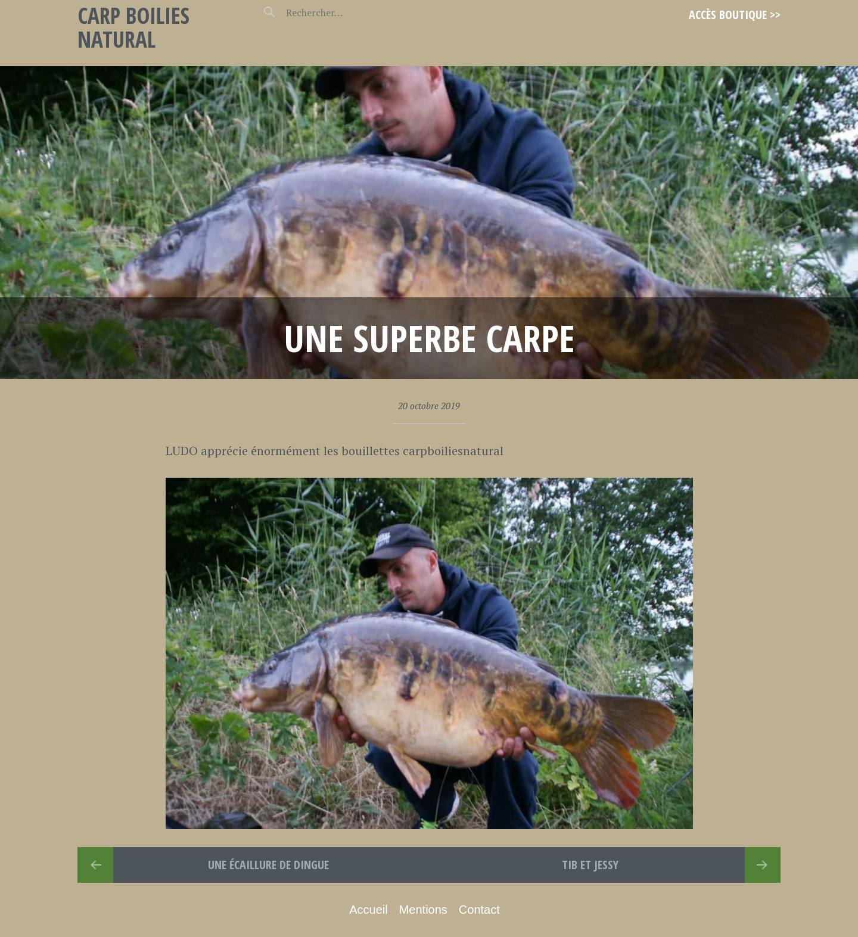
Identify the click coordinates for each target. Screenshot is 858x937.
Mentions (423, 909)
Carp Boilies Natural (133, 27)
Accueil (368, 909)
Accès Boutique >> (735, 15)
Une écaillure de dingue (268, 865)
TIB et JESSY (590, 865)
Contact (479, 909)
